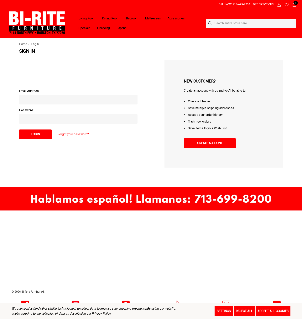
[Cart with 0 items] (294, 4)
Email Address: (29, 91)
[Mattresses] (153, 18)
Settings (224, 311)
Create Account (209, 143)
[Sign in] (279, 4)
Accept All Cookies (273, 311)
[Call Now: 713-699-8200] (234, 4)
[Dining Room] (110, 19)
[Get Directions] (263, 4)
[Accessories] (176, 19)
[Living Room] (87, 19)
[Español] (122, 28)
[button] (151, 198)
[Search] (210, 23)
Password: (26, 110)
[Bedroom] (132, 19)
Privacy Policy (101, 313)
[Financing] (103, 28)
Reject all (244, 311)
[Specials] (84, 28)
